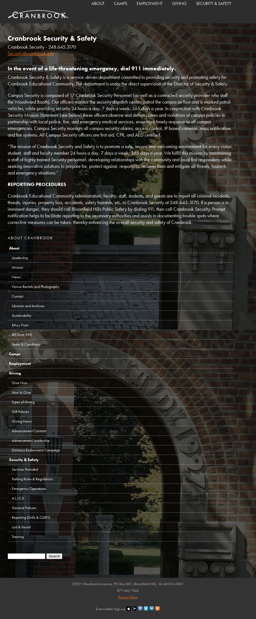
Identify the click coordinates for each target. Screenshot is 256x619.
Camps (120, 3)
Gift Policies (20, 411)
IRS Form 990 (22, 334)
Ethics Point (20, 325)
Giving (179, 3)
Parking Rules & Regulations (32, 478)
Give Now (20, 382)
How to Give (21, 392)
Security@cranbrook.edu (31, 53)
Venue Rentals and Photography (35, 286)
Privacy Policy (128, 597)
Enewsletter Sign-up (110, 608)
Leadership (20, 257)
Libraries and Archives (28, 305)
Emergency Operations (29, 488)
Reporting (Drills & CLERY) (31, 517)
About (98, 3)
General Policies (24, 507)
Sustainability (21, 315)
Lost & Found (21, 526)
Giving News (22, 421)
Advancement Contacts (29, 430)
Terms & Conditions (26, 344)
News (16, 276)
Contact (17, 296)
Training (18, 536)
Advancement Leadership (31, 440)
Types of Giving (23, 401)
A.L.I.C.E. (18, 498)
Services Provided (25, 469)
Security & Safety (213, 3)
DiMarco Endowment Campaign (36, 450)
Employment (150, 3)
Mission (17, 267)
